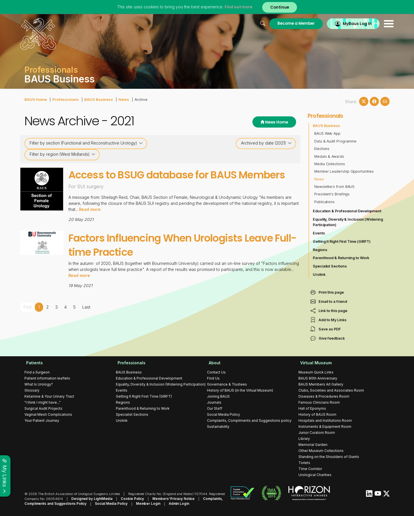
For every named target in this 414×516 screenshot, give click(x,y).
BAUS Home (35, 99)
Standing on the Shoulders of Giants (328, 457)
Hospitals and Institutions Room (325, 420)
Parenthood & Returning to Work (341, 258)
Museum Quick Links (316, 372)
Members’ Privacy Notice (168, 499)
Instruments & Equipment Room (324, 426)
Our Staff (214, 408)
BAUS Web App (327, 133)
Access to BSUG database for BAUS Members (163, 182)
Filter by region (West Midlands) (62, 154)
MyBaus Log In (352, 23)
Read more (90, 223)
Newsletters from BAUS (334, 186)
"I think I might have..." (42, 402)
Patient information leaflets (47, 378)
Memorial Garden (312, 444)
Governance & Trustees (227, 384)
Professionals (64, 99)
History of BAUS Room (317, 414)
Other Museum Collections (321, 450)
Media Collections (329, 164)
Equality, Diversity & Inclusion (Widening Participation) (348, 222)
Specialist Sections (330, 266)
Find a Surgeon (37, 372)
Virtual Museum (314, 362)
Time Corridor (310, 469)
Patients (32, 362)
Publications (324, 202)
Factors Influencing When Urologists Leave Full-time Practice (184, 259)
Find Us (213, 378)
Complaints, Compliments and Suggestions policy (249, 420)
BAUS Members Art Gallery (320, 384)
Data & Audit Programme (335, 141)
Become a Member (289, 23)
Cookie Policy (129, 499)
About (213, 362)
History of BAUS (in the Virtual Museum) (240, 390)
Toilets (304, 463)
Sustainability (218, 426)
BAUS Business (95, 99)
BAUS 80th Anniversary (317, 378)
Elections (322, 149)
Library (304, 438)
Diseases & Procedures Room (323, 396)
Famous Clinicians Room (319, 402)
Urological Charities (314, 475)
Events (319, 233)
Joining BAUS (218, 396)
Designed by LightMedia (90, 499)
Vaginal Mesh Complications (48, 414)
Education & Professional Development (347, 211)
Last (85, 321)
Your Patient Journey (41, 420)
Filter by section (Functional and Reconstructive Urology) (86, 143)
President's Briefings (332, 194)
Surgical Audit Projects (43, 408)
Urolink (319, 274)
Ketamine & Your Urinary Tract (49, 396)
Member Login (144, 504)
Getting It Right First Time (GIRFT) (342, 241)
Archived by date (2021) (266, 143)
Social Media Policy (223, 414)
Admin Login (174, 504)
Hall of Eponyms (312, 408)
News (119, 99)
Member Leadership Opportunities (344, 171)
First (27, 321)
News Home (274, 122)
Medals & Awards (329, 156)
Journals (214, 402)
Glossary (31, 390)
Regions (320, 250)
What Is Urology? (38, 384)
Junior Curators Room (316, 432)
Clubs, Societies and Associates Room (331, 390)
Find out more (238, 7)
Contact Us (216, 372)
